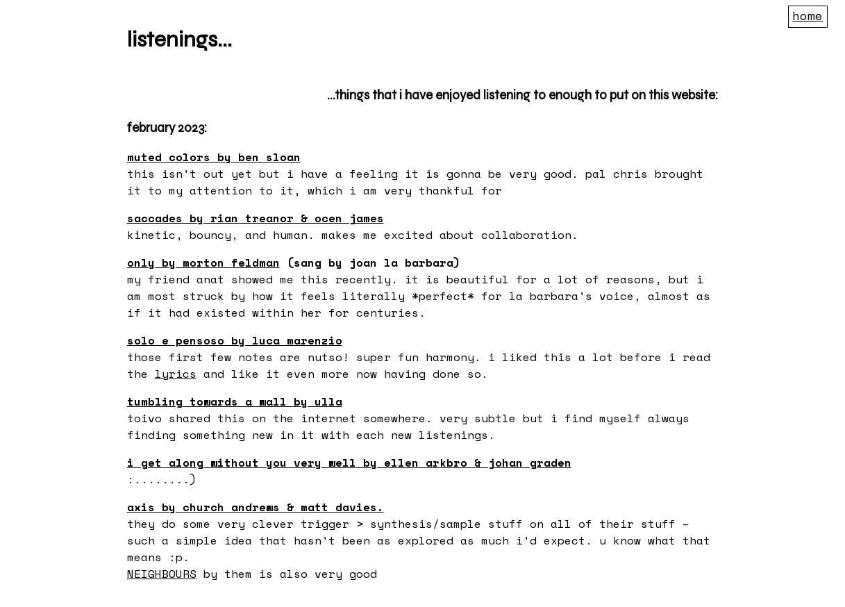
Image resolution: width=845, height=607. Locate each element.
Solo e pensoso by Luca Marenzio (234, 340)
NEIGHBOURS (161, 573)
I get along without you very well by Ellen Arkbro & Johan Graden (349, 462)
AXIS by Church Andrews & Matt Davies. (255, 507)
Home (807, 15)
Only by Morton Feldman (203, 262)
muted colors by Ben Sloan (214, 157)
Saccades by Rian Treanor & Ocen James (255, 218)
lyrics (175, 373)
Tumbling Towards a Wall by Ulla (234, 401)
